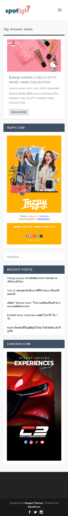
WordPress (34, 506)
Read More (18, 112)
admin (22, 88)
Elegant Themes (34, 503)
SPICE (43, 88)
